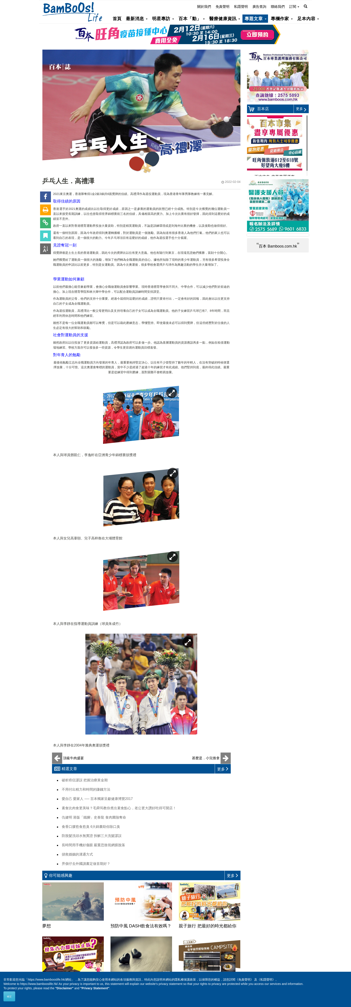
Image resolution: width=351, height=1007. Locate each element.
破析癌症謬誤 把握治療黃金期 (85, 780)
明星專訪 (163, 18)
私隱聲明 (241, 6)
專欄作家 (281, 18)
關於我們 (204, 6)
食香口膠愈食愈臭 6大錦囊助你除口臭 (91, 826)
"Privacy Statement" (94, 988)
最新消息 (137, 18)
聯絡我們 (278, 6)
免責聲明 (222, 6)
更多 (301, 109)
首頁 (117, 18)
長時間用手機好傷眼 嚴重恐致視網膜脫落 (93, 845)
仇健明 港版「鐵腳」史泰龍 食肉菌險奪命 (94, 817)
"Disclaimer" (64, 988)
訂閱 (294, 6)
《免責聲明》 (244, 979)
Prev (253, 235)
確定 (9, 996)
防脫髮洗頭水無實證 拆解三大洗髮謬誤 (92, 836)
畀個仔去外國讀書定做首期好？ (86, 863)
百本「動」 (192, 18)
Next (302, 235)
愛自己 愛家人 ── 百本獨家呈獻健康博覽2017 (97, 799)
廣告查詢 (259, 6)
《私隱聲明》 (266, 979)
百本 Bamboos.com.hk (278, 246)
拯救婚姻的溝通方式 (77, 854)
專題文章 (255, 18)
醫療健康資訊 (224, 18)
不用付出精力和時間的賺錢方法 (86, 789)
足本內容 (308, 18)
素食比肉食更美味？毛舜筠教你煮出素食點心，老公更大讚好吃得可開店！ (119, 808)
